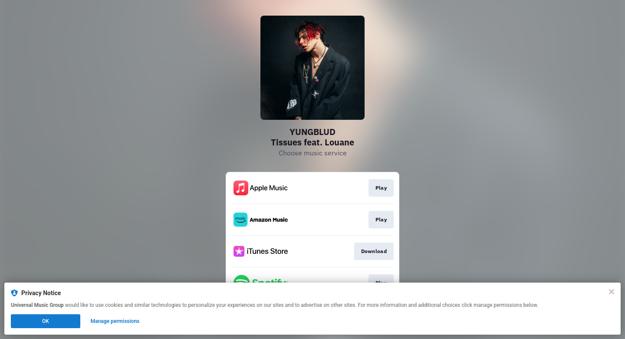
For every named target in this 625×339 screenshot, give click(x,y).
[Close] (611, 292)
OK (45, 321)
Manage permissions (115, 321)
